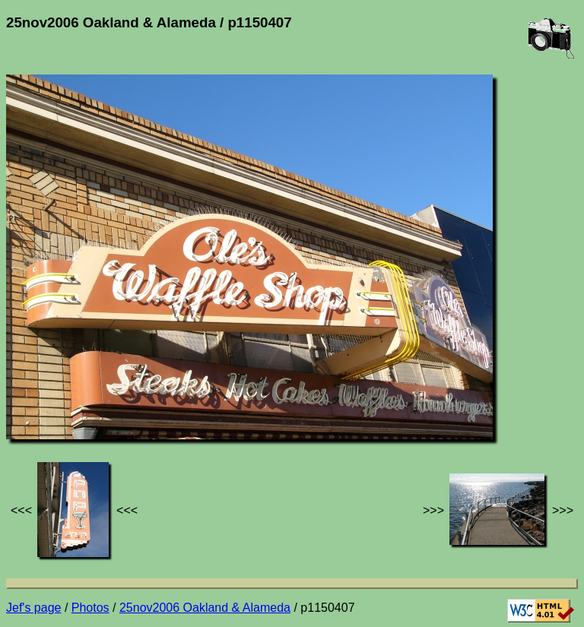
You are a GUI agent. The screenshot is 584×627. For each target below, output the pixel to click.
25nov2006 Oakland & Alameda (204, 607)
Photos (90, 607)
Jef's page (33, 607)
